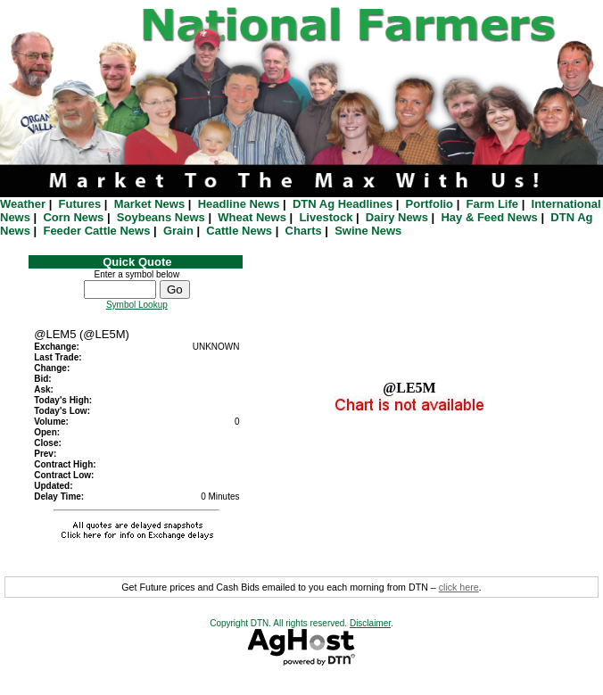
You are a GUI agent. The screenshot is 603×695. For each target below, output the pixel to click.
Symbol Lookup (137, 305)
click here (459, 587)
